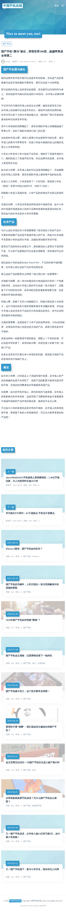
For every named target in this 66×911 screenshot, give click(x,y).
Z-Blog (30, 906)
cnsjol (7, 61)
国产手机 (7, 44)
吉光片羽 (43, 906)
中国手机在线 (12, 5)
